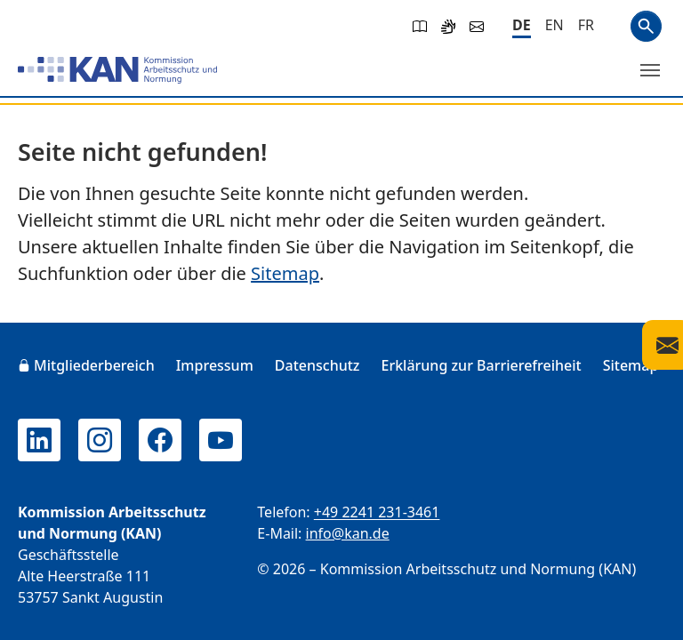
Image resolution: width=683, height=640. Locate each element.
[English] (554, 25)
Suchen (646, 26)
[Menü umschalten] (650, 70)
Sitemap (285, 273)
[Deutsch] (521, 26)
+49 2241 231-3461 (377, 512)
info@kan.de (348, 533)
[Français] (586, 25)
